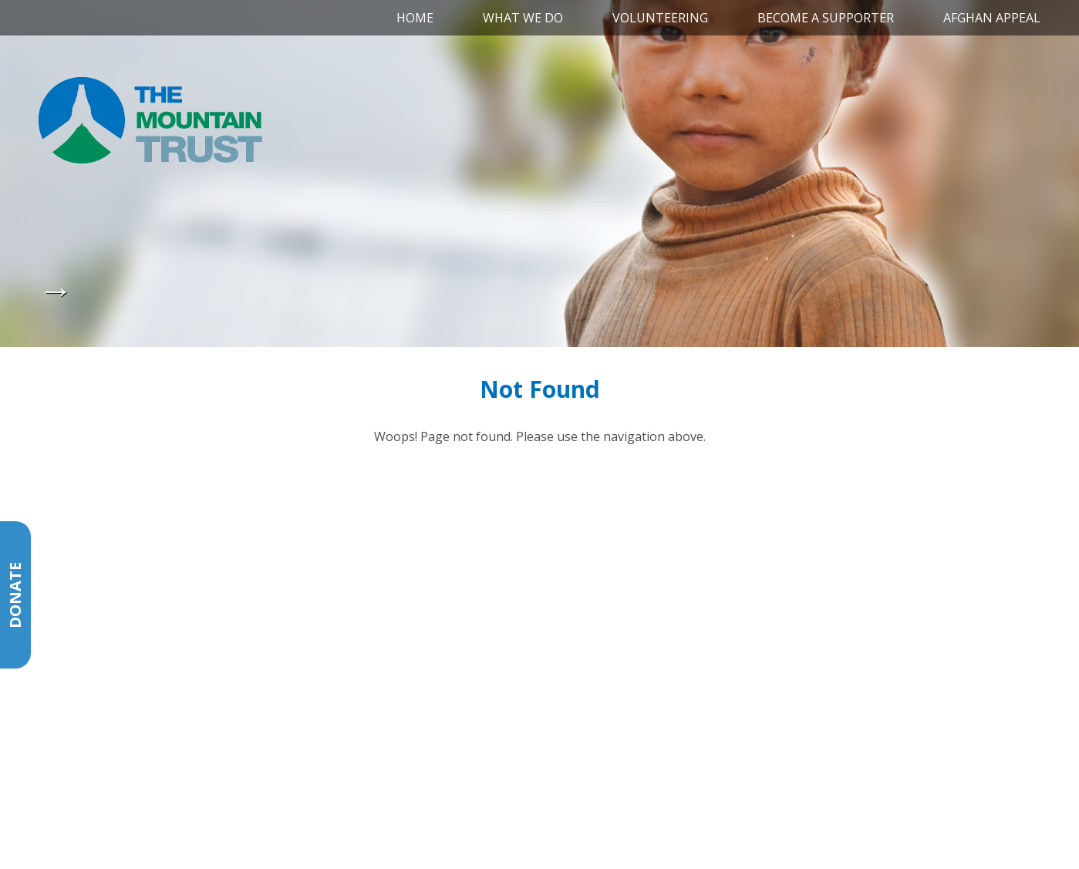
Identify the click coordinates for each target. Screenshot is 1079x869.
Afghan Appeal (991, 17)
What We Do (523, 17)
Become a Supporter (825, 17)
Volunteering (660, 17)
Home (414, 17)
